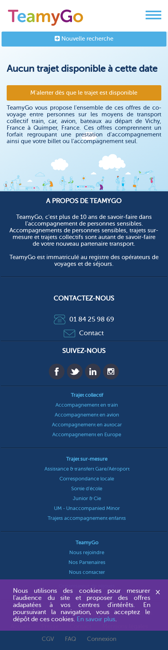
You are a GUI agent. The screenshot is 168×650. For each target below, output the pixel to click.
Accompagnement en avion (87, 415)
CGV (48, 639)
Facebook (57, 371)
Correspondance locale (86, 479)
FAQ (70, 639)
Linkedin (93, 371)
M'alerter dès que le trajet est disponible (83, 93)
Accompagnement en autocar (87, 425)
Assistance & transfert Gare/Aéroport (86, 469)
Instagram (111, 371)
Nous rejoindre (86, 552)
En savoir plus (96, 619)
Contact (84, 333)
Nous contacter (87, 572)
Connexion (101, 639)
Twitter (75, 371)
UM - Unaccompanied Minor (87, 508)
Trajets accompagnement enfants (87, 518)
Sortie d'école (86, 488)
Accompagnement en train (86, 405)
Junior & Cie (87, 498)
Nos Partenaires (86, 562)
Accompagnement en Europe (86, 434)
